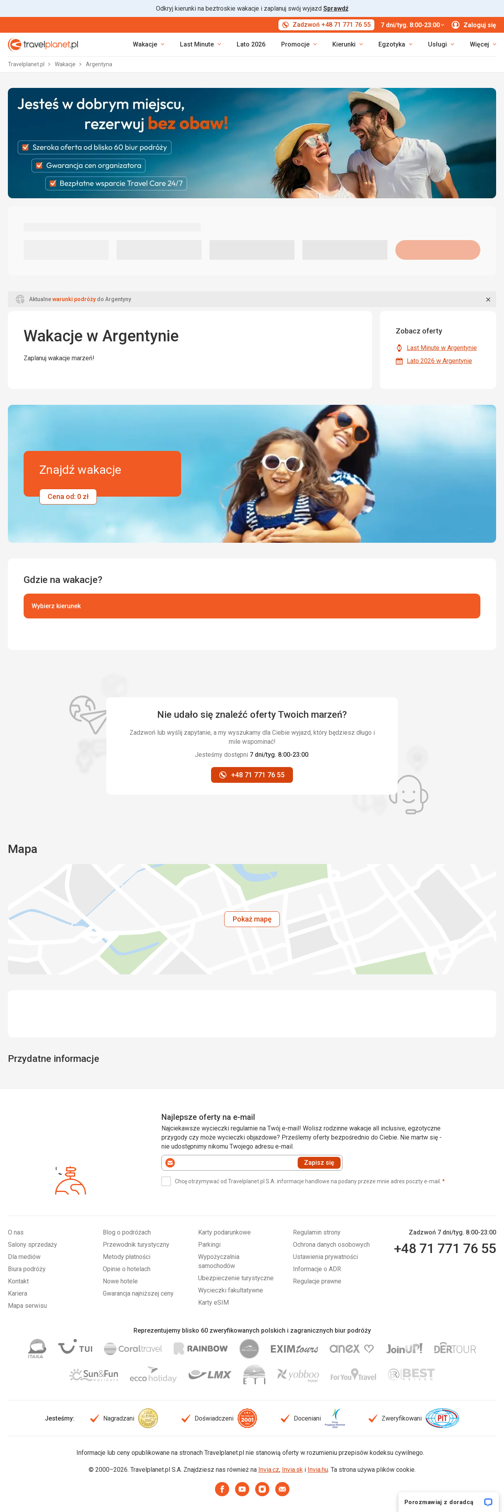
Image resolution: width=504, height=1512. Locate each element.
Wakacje (66, 64)
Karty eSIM (213, 1302)
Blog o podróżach (127, 1232)
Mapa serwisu (27, 1305)
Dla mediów (24, 1257)
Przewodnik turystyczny (136, 1244)
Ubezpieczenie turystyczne (236, 1278)
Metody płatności (126, 1257)
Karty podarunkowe (224, 1232)
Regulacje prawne (317, 1281)
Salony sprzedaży (32, 1244)
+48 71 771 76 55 (445, 1248)
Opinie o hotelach (126, 1269)
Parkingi (209, 1244)
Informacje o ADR (317, 1269)
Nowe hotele (120, 1281)
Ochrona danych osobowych (331, 1244)
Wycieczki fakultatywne (230, 1290)
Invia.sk (292, 1469)
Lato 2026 (251, 44)
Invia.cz (268, 1469)
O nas (16, 1232)
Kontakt (18, 1281)
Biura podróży (27, 1269)
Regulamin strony (317, 1232)
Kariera (17, 1293)
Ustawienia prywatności (325, 1257)
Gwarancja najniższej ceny (138, 1293)
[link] (200, 44)
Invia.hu (318, 1469)
